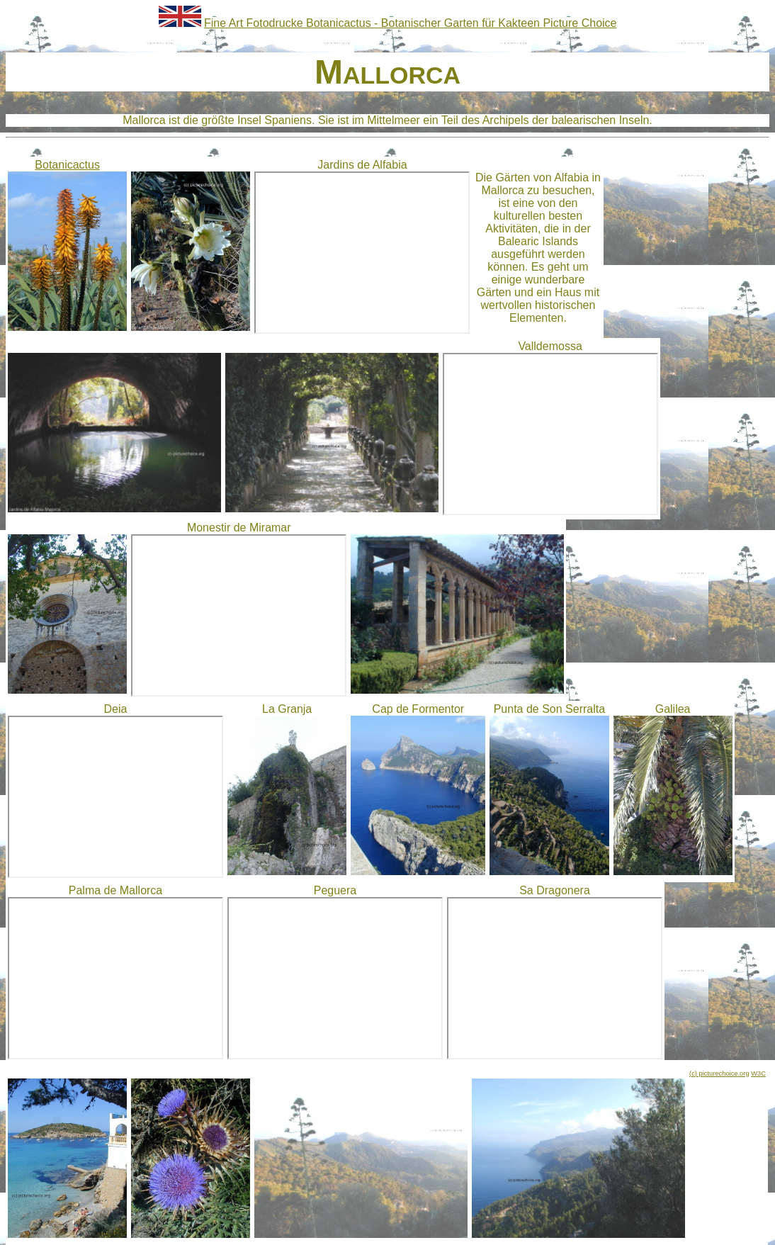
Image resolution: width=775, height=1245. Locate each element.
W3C (758, 1073)
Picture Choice (579, 23)
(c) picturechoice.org (719, 1073)
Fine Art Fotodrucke (255, 23)
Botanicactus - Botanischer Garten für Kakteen (424, 23)
